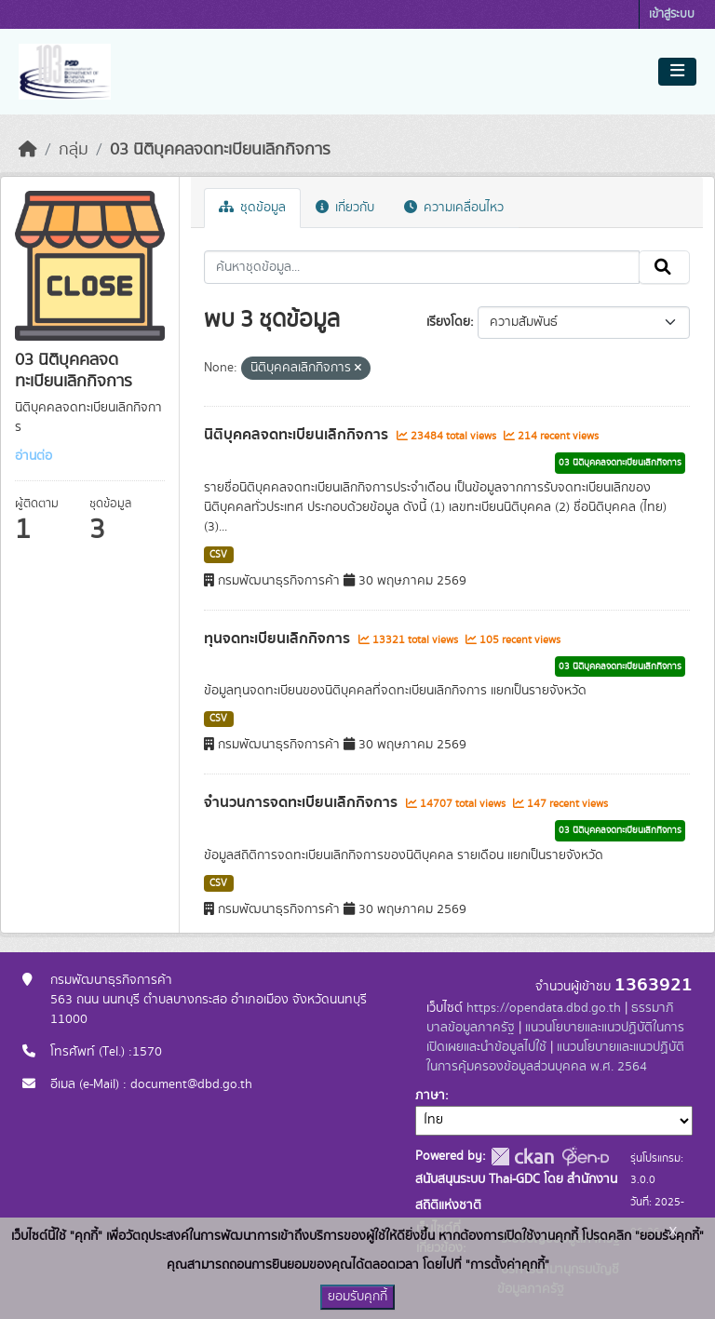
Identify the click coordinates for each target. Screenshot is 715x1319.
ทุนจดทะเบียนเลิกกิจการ (279, 638)
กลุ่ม (73, 150)
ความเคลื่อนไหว (454, 207)
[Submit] (664, 267)
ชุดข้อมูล (252, 207)
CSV (218, 554)
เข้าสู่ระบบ (672, 14)
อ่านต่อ (33, 456)
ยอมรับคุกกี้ (357, 1296)
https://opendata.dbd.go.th (543, 1008)
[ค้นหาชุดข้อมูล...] (422, 267)
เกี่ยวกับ (345, 207)
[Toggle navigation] (677, 72)
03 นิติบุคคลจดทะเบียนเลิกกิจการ (220, 150)
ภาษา (430, 1095)
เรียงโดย (448, 322)
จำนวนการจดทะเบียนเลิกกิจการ (302, 802)
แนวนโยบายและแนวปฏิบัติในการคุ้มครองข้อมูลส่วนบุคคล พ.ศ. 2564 (555, 1057)
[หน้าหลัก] (28, 150)
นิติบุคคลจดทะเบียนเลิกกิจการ (298, 435)
